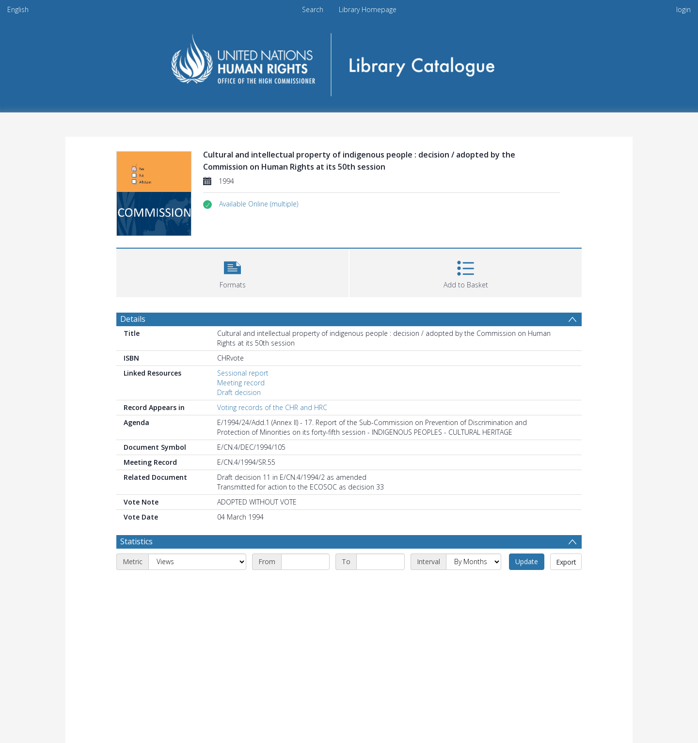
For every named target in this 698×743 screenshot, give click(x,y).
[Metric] (197, 561)
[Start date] (305, 561)
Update (526, 561)
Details (132, 319)
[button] (258, 204)
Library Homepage (368, 9)
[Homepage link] (349, 61)
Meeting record (241, 382)
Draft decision (239, 392)
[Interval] (473, 561)
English (18, 9)
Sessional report (243, 373)
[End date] (380, 561)
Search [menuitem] (312, 9)
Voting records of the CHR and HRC (272, 407)
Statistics (136, 541)
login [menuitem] (683, 9)
